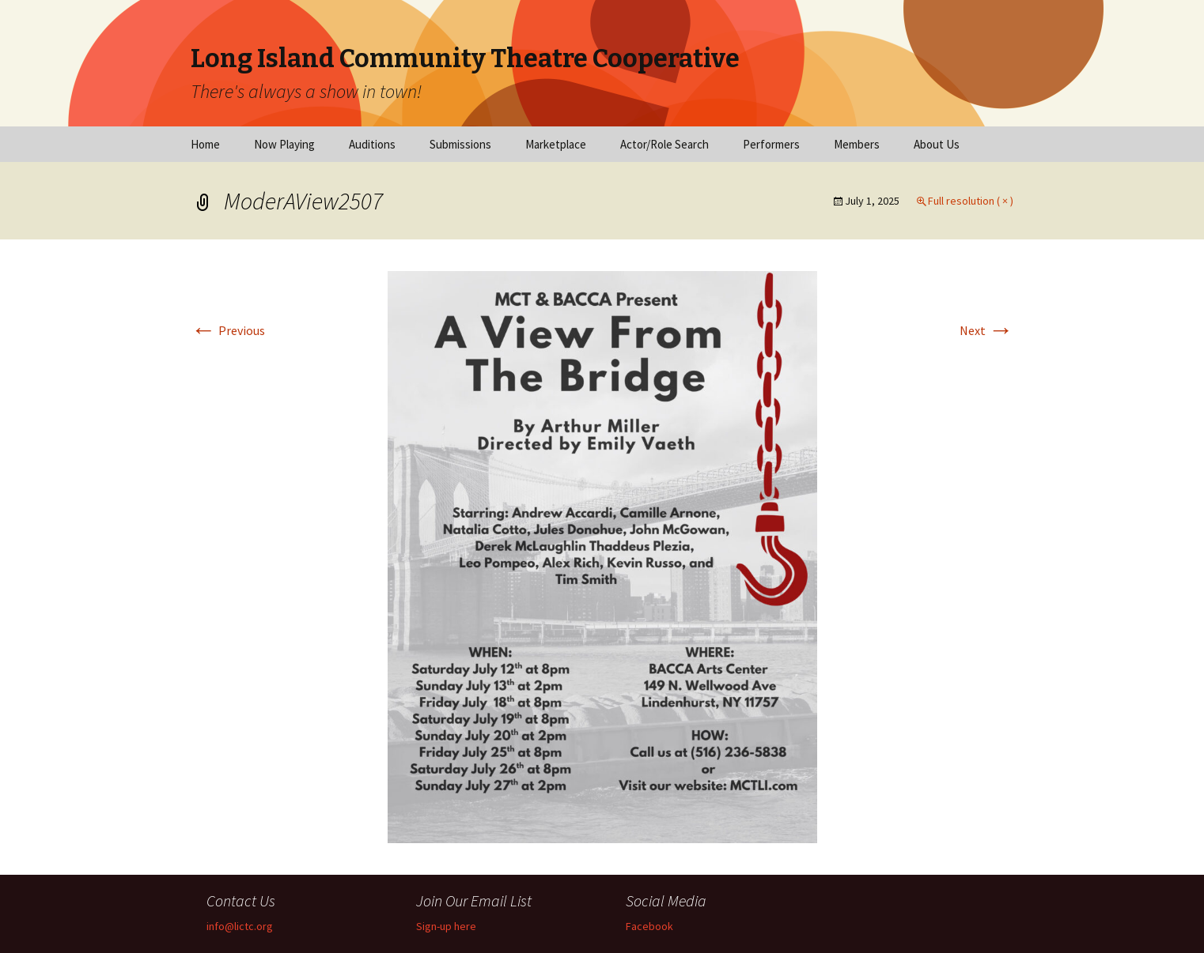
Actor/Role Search (664, 144)
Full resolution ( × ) (970, 201)
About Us (937, 144)
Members (857, 144)
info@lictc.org (239, 926)
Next (986, 330)
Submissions (460, 144)
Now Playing (284, 144)
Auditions (372, 144)
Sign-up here (446, 926)
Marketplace (555, 144)
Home (205, 144)
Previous (228, 330)
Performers (771, 144)
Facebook (649, 926)
